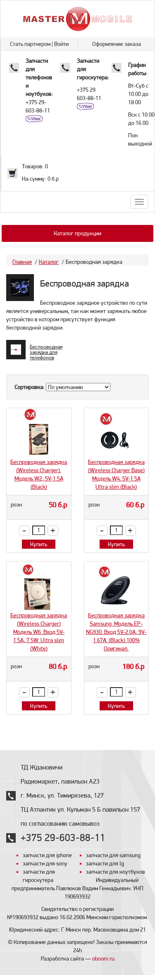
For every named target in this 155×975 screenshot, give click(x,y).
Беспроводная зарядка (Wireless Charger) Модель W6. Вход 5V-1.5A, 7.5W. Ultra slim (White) (38, 632)
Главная (22, 261)
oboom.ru (103, 958)
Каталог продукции (77, 233)
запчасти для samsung (113, 855)
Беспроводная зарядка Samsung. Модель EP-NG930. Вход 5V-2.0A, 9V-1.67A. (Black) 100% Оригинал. (116, 632)
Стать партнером (30, 44)
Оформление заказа (116, 44)
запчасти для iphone (47, 855)
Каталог (49, 261)
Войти (61, 44)
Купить (38, 544)
